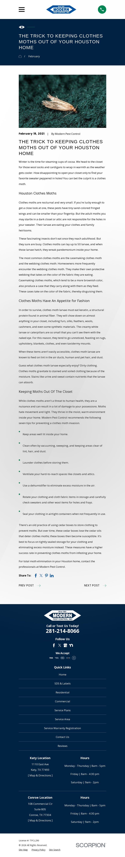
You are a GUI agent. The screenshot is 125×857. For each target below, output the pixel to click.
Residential (63, 692)
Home (62, 674)
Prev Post (30, 585)
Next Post (95, 585)
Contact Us (62, 737)
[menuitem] (23, 849)
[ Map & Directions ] (40, 775)
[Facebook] (54, 645)
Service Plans (63, 710)
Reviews (62, 746)
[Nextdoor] (71, 645)
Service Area (62, 719)
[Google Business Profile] (65, 645)
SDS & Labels (63, 683)
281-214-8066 (62, 631)
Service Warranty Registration (62, 728)
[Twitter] (60, 645)
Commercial (62, 701)
